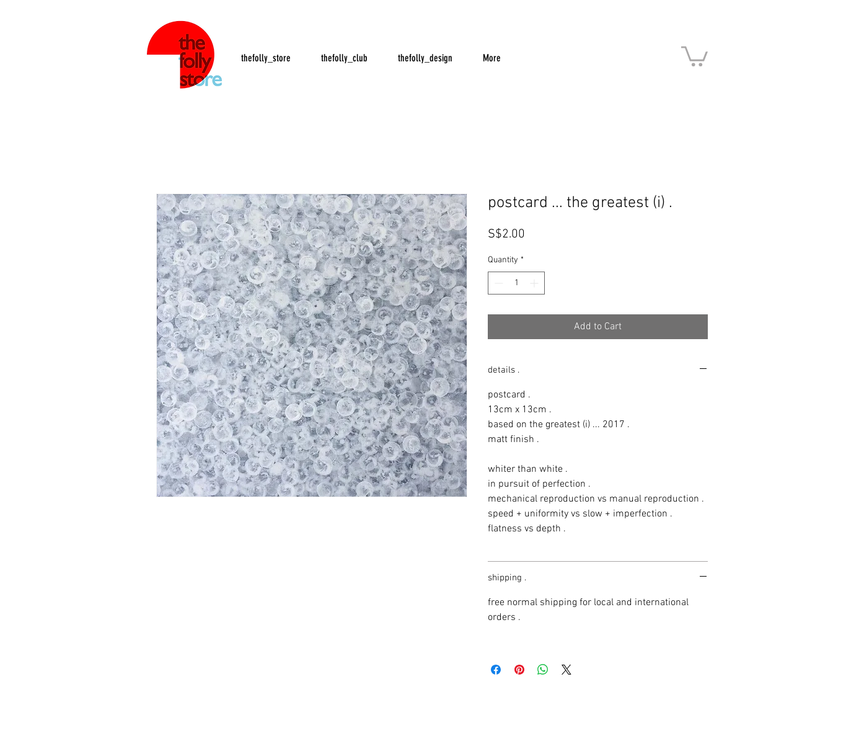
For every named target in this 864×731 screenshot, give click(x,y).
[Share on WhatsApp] (543, 669)
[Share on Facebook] (495, 669)
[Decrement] (497, 283)
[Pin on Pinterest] (519, 669)
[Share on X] (566, 669)
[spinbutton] (516, 283)
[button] (694, 55)
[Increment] (535, 283)
